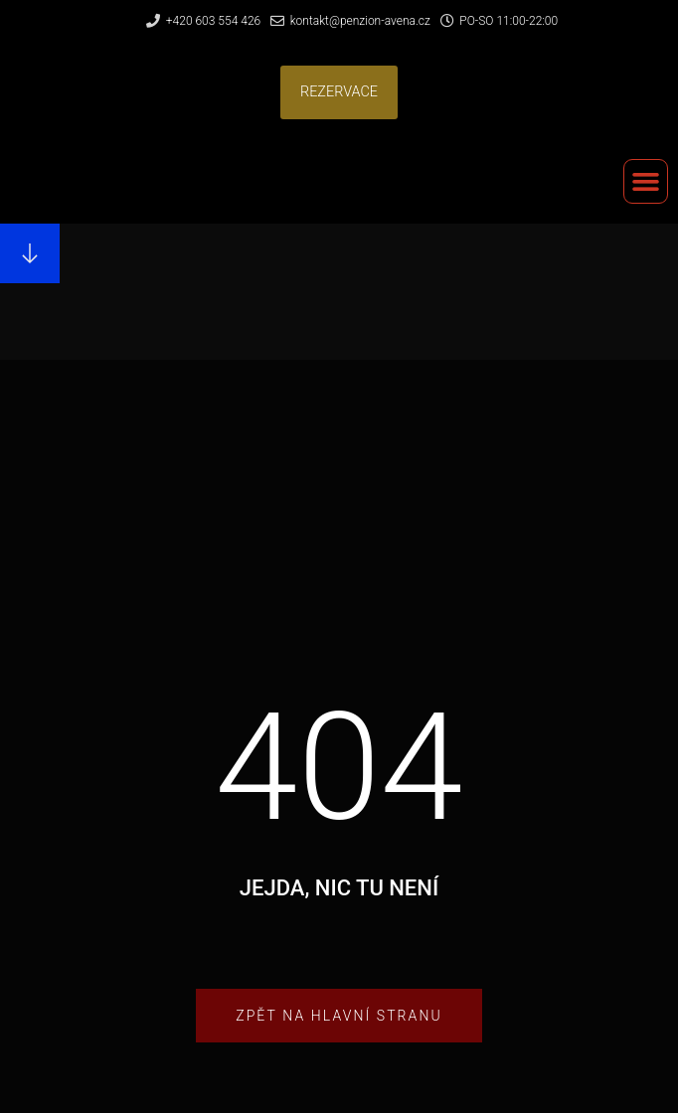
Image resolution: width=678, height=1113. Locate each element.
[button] (339, 92)
